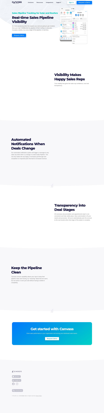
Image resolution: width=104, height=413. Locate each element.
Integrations (49, 2)
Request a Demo (84, 2)
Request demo (19, 35)
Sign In (71, 2)
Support (58, 2)
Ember (22, 395)
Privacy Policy (39, 395)
